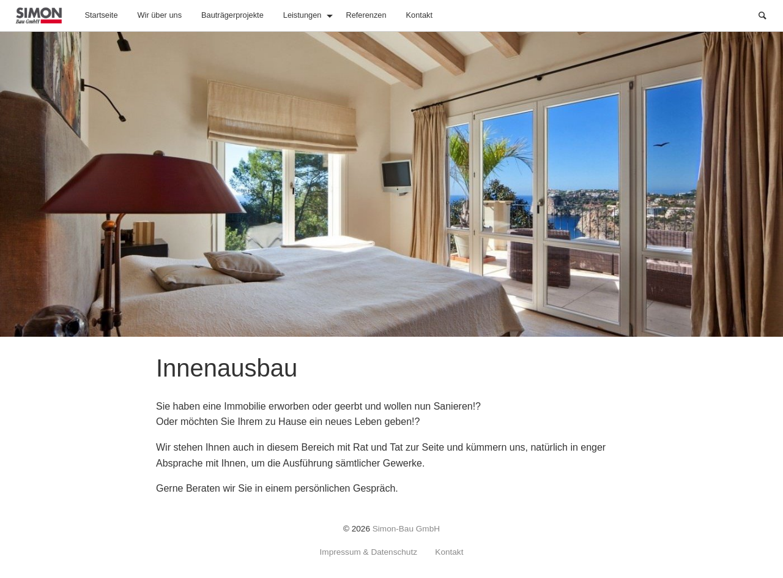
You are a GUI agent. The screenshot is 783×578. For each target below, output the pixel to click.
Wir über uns (160, 15)
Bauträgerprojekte (232, 15)
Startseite (100, 15)
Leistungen (302, 15)
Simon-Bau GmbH (406, 528)
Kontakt (419, 15)
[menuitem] (101, 15)
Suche (768, 14)
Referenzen (366, 15)
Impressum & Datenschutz (368, 552)
